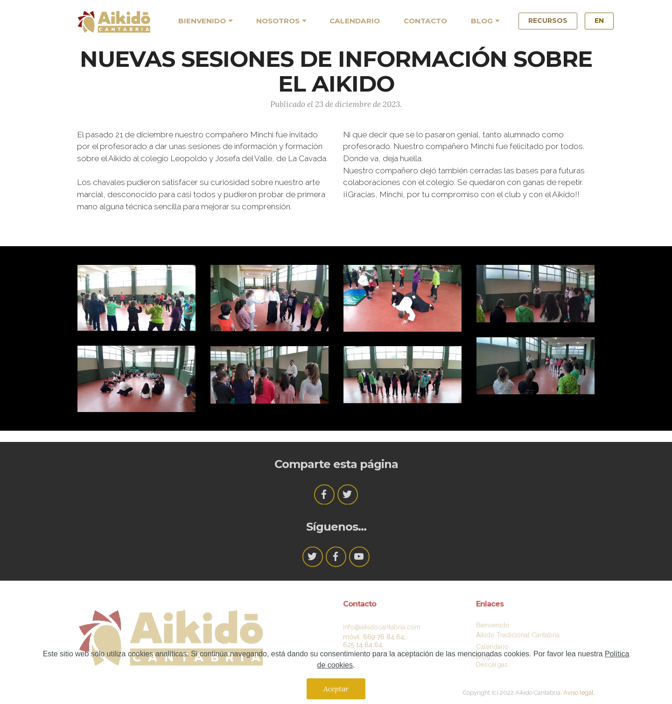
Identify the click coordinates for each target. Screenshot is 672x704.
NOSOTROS (278, 20)
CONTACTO (425, 20)
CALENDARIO (354, 20)
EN (599, 20)
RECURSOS (547, 20)
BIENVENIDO (202, 20)
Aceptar (336, 688)
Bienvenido (493, 628)
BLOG (482, 20)
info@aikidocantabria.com (381, 632)
